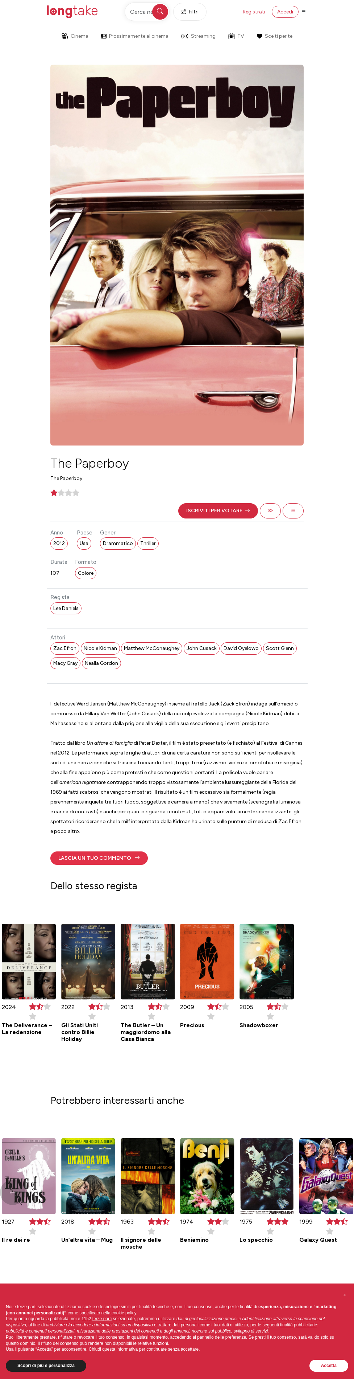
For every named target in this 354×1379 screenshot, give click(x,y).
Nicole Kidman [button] (100, 648)
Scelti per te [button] (274, 36)
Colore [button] (85, 573)
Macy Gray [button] (65, 663)
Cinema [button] (75, 36)
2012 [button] (59, 543)
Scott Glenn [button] (280, 648)
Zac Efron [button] (64, 648)
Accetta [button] (329, 1365)
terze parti (102, 1318)
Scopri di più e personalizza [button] (46, 1365)
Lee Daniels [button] (66, 608)
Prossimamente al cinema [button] (134, 36)
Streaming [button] (198, 36)
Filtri (190, 12)
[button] (218, 510)
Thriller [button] (148, 543)
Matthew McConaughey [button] (151, 648)
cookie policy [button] (124, 1312)
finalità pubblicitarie (298, 1324)
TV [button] (236, 36)
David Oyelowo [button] (241, 648)
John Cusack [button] (202, 648)
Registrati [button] (254, 12)
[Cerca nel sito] (147, 12)
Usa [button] (84, 543)
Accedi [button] (285, 12)
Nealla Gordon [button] (101, 663)
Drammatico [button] (118, 543)
